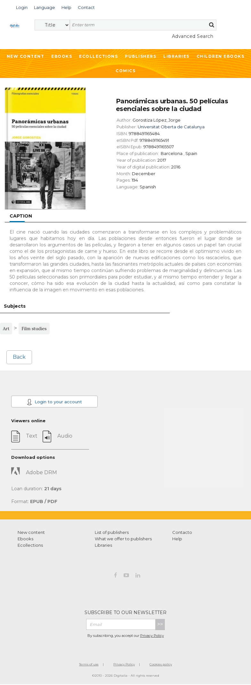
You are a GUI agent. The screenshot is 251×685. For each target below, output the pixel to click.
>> (160, 624)
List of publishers (112, 532)
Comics (125, 70)
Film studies (33, 328)
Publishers (140, 56)
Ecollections (98, 56)
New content (31, 532)
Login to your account (54, 402)
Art (6, 328)
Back (19, 357)
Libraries (176, 56)
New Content (26, 56)
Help (177, 538)
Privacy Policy (152, 635)
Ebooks (61, 56)
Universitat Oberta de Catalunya (171, 126)
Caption (21, 216)
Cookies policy (161, 664)
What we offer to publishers (123, 538)
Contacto (182, 532)
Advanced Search (193, 36)
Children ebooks (221, 56)
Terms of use (89, 664)
